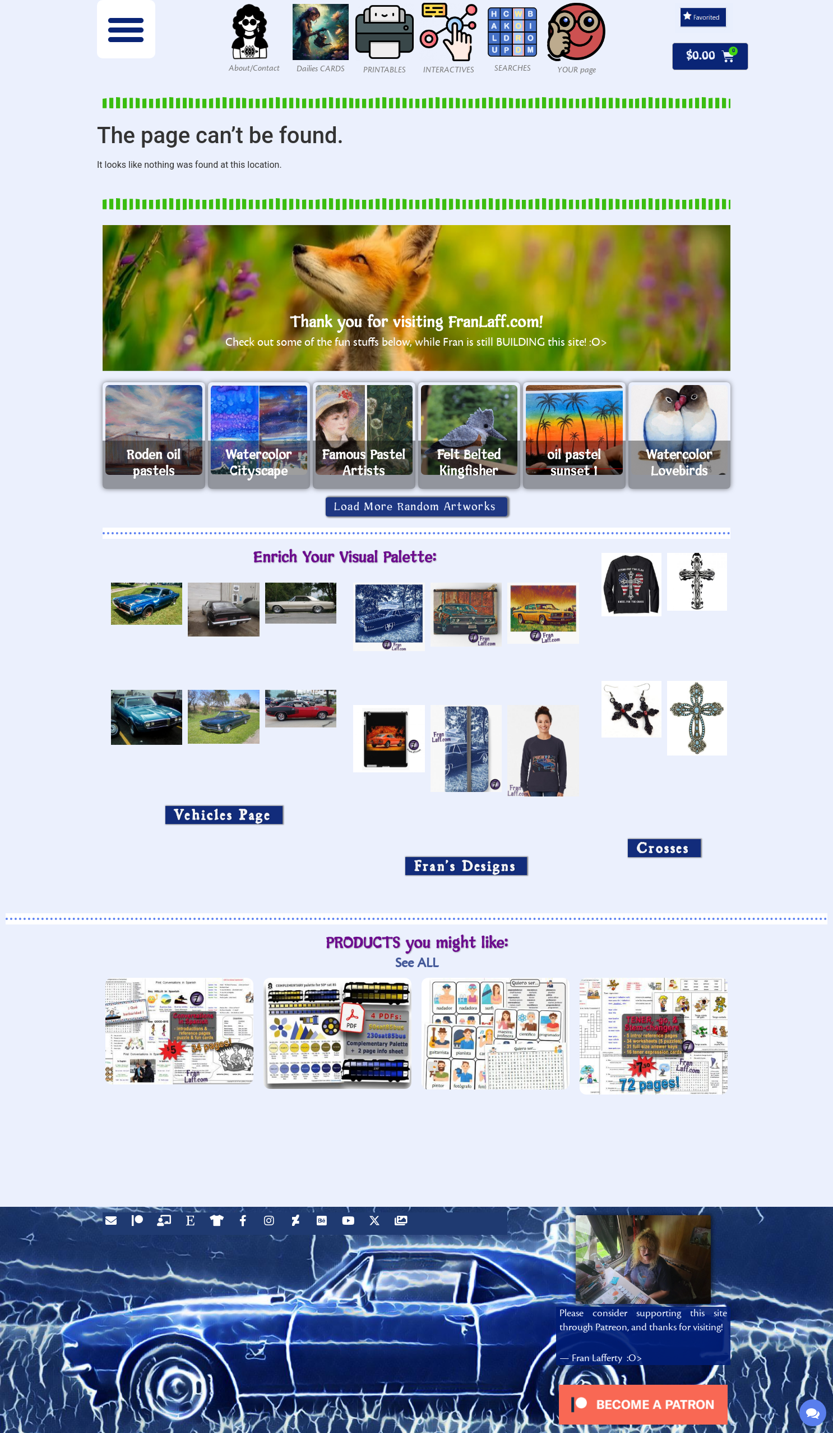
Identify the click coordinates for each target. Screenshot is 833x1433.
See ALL (416, 963)
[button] (126, 29)
